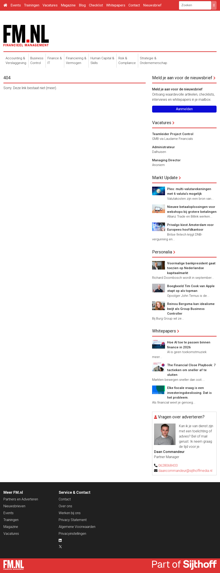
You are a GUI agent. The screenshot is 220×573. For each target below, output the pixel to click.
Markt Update (165, 177)
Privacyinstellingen (72, 534)
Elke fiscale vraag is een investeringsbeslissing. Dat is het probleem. (189, 392)
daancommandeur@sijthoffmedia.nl (185, 471)
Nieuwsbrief (152, 5)
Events (16, 5)
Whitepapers (115, 5)
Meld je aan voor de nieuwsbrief (182, 77)
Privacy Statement (73, 520)
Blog (82, 5)
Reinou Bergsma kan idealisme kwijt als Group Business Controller (191, 308)
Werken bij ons (70, 513)
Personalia (162, 251)
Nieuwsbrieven (14, 506)
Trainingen (31, 5)
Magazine (68, 5)
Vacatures (50, 5)
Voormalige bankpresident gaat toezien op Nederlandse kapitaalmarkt (191, 268)
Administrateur (163, 147)
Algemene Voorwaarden (77, 527)
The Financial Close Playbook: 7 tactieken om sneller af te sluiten (191, 370)
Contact (134, 5)
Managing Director (166, 160)
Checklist (96, 5)
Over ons (65, 506)
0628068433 (168, 465)
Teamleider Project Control (172, 134)
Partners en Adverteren (20, 499)
